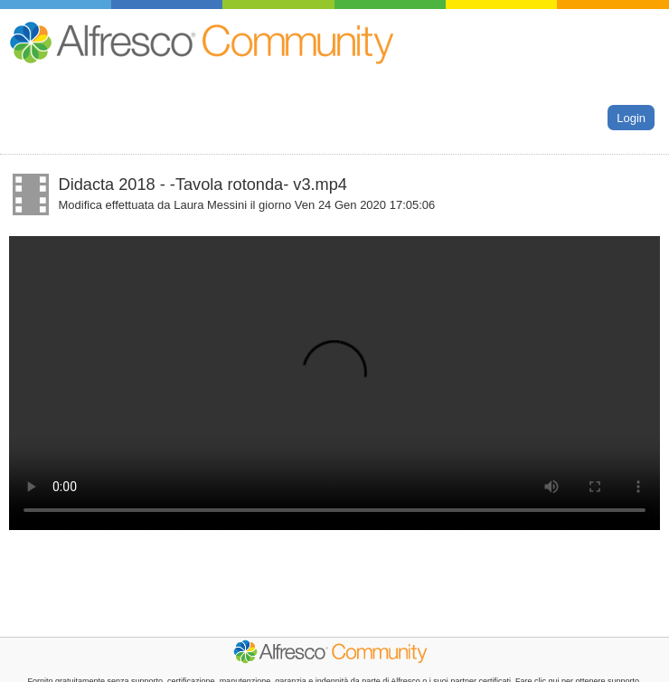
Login (631, 117)
